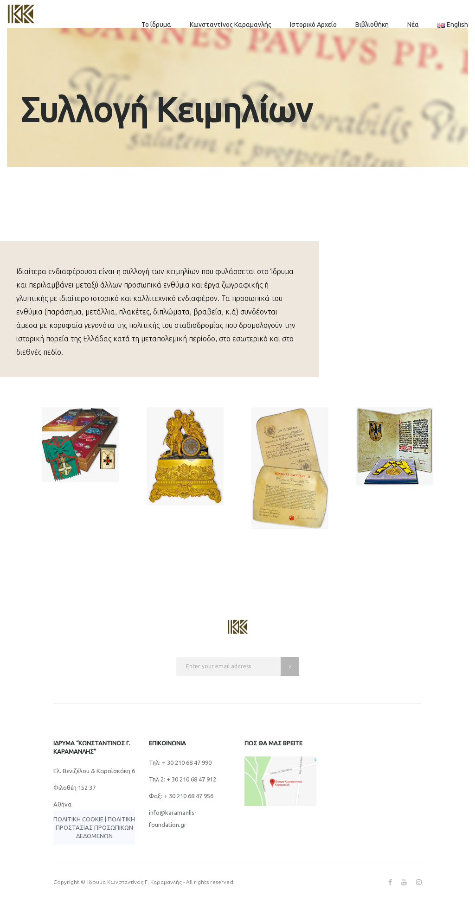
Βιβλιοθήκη (372, 24)
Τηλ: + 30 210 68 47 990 (180, 762)
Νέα (413, 24)
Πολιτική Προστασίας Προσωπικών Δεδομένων (95, 827)
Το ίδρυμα (156, 24)
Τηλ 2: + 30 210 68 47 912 (182, 779)
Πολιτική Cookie (78, 819)
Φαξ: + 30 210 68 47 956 (181, 796)
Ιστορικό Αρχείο (313, 24)
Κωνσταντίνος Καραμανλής (230, 24)
